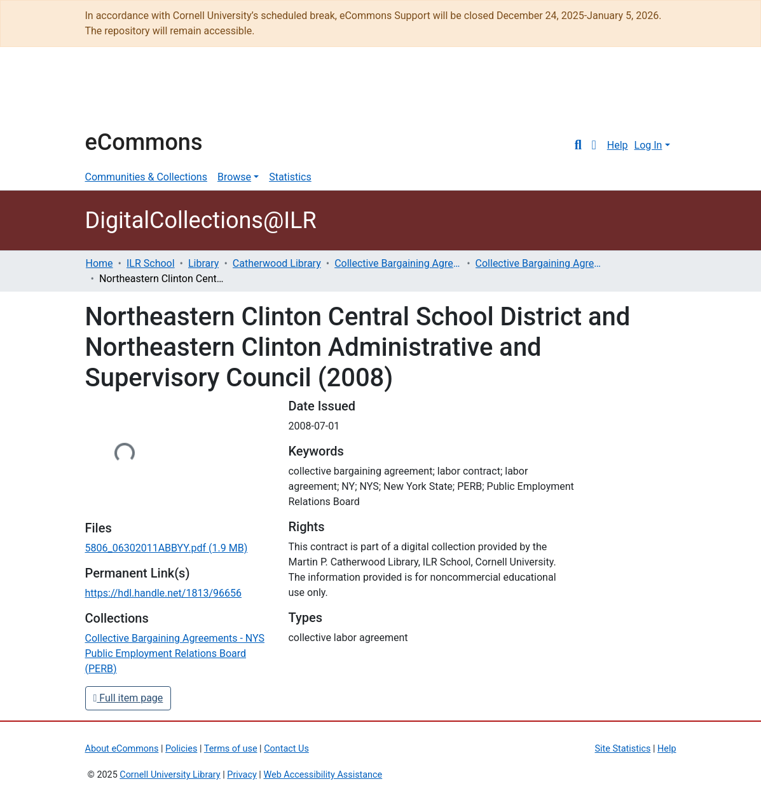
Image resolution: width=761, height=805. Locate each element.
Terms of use (230, 748)
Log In (648, 145)
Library (203, 263)
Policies (181, 748)
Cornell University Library (170, 774)
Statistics (290, 177)
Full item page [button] (128, 698)
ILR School (151, 263)
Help (617, 145)
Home (99, 263)
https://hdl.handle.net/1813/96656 (163, 593)
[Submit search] (578, 145)
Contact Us (286, 748)
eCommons (144, 142)
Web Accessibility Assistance (322, 774)
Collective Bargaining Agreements (398, 263)
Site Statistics (623, 748)
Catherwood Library (277, 263)
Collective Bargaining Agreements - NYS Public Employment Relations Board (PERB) (539, 263)
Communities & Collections (146, 177)
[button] (594, 145)
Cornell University (117, 94)
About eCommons (122, 748)
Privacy (242, 774)
